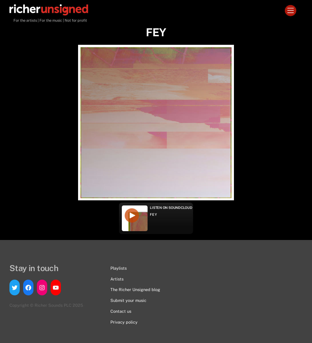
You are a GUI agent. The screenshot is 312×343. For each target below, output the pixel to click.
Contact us (120, 311)
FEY (153, 215)
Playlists (118, 268)
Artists (117, 279)
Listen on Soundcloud (171, 208)
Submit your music (128, 300)
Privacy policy (124, 322)
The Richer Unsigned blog (135, 289)
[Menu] (290, 10)
